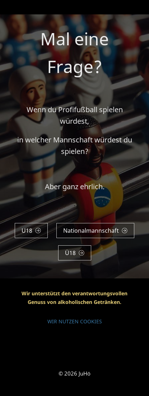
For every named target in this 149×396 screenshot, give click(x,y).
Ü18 (74, 253)
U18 (31, 231)
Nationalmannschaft (95, 231)
